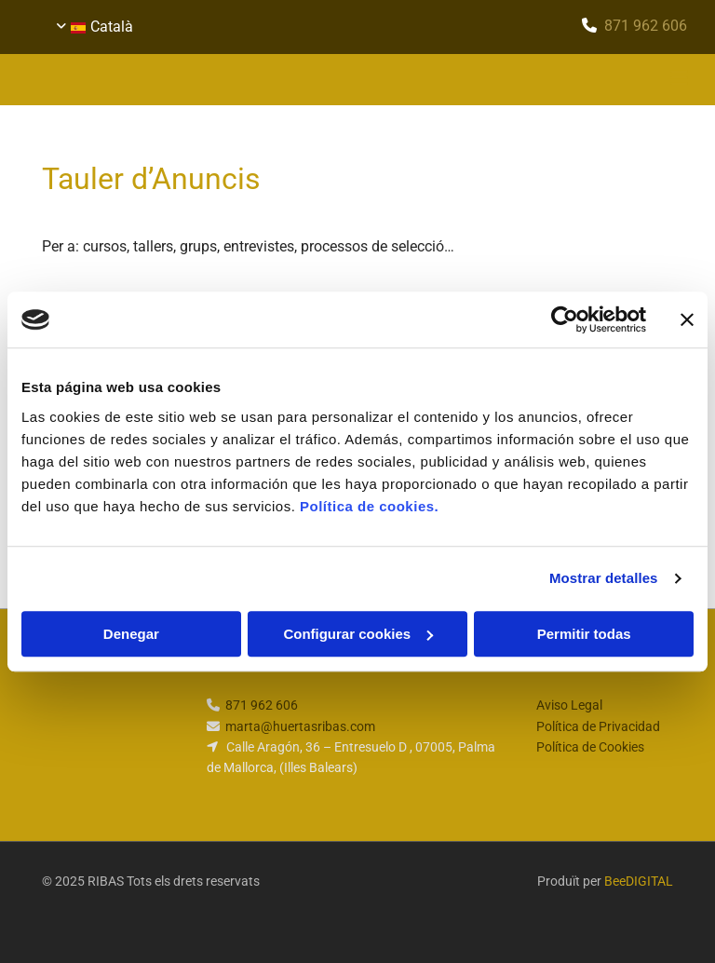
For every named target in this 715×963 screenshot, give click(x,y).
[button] (474, 80)
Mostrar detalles (603, 578)
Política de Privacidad (598, 726)
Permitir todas (584, 634)
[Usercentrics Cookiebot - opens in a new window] (564, 319)
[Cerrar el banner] (687, 319)
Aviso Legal (569, 705)
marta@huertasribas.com (300, 726)
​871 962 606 (645, 25)
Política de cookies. (369, 506)
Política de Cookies (590, 746)
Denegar (131, 634)
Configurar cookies (358, 634)
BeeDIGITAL (638, 881)
